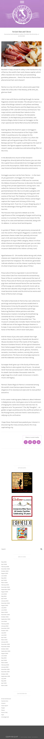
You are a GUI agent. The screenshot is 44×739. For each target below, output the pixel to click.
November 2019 (5, 671)
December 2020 (5, 644)
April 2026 (4, 564)
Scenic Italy (4, 712)
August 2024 (4, 591)
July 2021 (3, 632)
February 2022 (5, 623)
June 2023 (4, 610)
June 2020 (4, 655)
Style (2, 714)
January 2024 (4, 601)
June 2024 (4, 594)
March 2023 (4, 612)
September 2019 (5, 676)
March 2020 (4, 662)
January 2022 (4, 626)
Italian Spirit (4, 705)
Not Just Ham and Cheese (21, 31)
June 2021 (3, 635)
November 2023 (5, 603)
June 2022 (4, 621)
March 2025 (4, 582)
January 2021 (4, 642)
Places (3, 710)
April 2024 (4, 598)
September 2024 (5, 589)
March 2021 (4, 639)
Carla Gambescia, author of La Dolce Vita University (24, 34)
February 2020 (5, 665)
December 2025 (5, 569)
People (3, 708)
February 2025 (5, 584)
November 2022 (5, 614)
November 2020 (5, 646)
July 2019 (3, 678)
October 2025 (4, 571)
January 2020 (4, 667)
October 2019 (4, 674)
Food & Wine (4, 701)
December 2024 (5, 587)
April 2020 (4, 660)
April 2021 (3, 637)
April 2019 (3, 683)
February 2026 (5, 566)
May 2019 (3, 680)
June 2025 (4, 575)
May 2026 (3, 562)
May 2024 (3, 596)
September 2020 (5, 651)
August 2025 (4, 573)
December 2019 (5, 669)
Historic (3, 703)
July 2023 (3, 607)
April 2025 (4, 580)
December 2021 (5, 628)
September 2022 (5, 619)
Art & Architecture (6, 698)
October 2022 (5, 617)
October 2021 (4, 630)
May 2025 (3, 578)
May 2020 (3, 658)
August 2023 (4, 605)
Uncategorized (5, 717)
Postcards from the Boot (29, 737)
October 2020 (5, 649)
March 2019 (4, 685)
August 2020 (4, 653)
